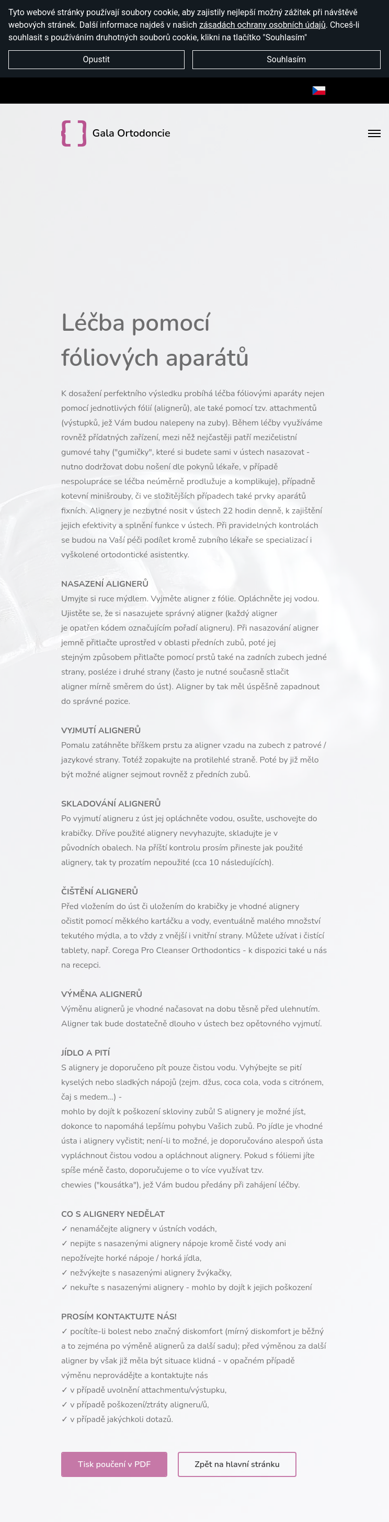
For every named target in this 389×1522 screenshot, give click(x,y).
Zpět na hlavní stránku (237, 1464)
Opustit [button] (96, 59)
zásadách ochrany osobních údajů (262, 25)
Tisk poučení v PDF (114, 1464)
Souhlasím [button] (286, 59)
